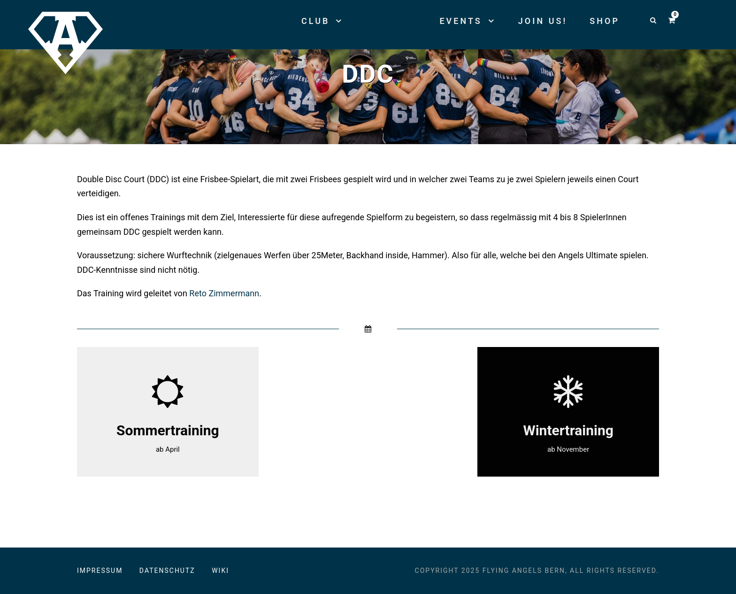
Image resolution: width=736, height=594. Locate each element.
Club (315, 21)
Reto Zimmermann (224, 293)
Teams (384, 21)
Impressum (100, 570)
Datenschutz (167, 570)
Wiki (220, 570)
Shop (605, 21)
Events (460, 21)
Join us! (542, 21)
